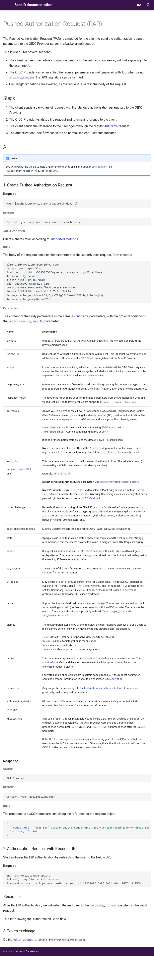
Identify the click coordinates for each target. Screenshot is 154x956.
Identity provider (97, 415)
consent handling (92, 747)
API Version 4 (92, 498)
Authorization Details (71, 705)
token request (23, 940)
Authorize (111, 126)
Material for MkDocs (27, 951)
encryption (116, 678)
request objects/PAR (19, 469)
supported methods (64, 239)
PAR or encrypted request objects (119, 481)
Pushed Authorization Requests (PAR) (102, 688)
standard (47, 662)
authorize (82, 316)
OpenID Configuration (94, 166)
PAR (9, 709)
